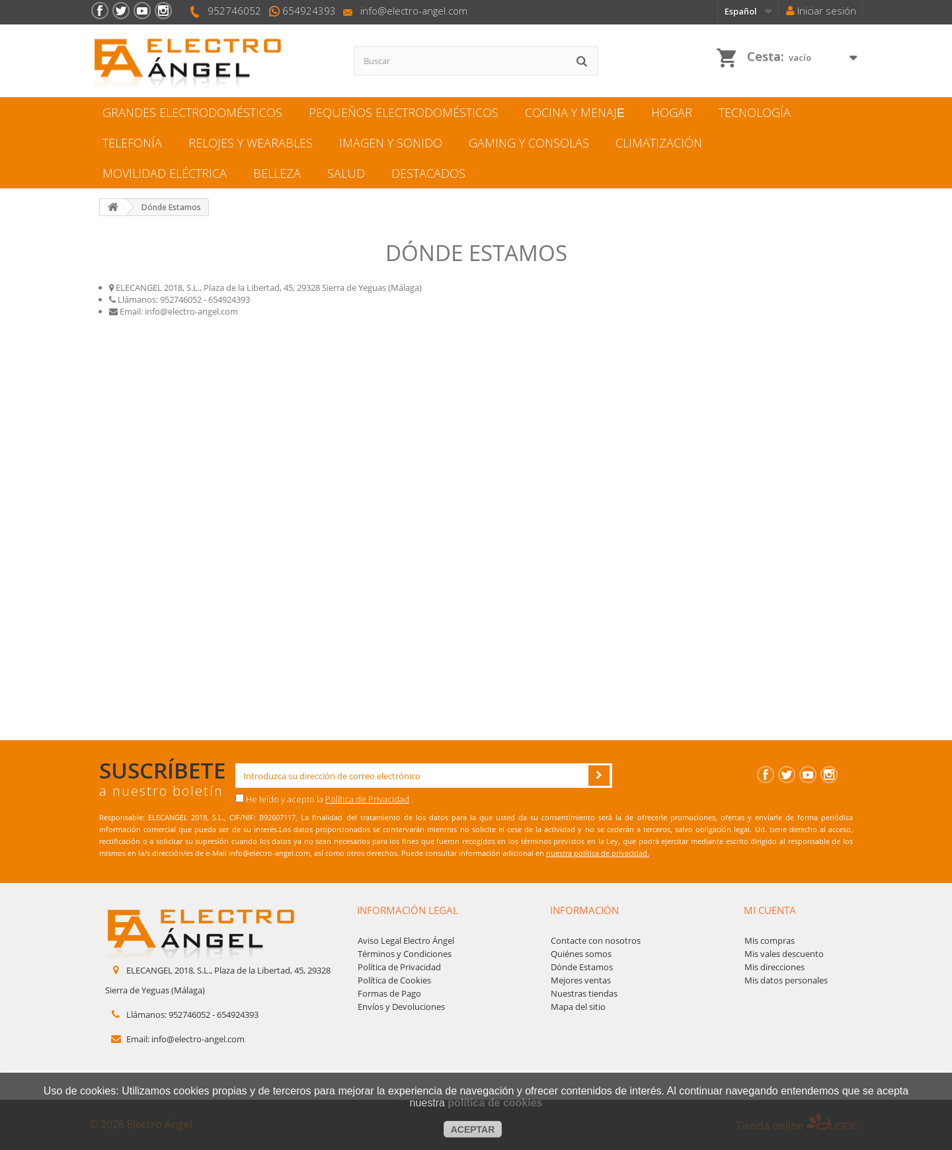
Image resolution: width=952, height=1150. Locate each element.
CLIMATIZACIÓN (658, 143)
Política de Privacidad (367, 799)
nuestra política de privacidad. (597, 853)
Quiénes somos (581, 954)
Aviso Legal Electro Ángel (406, 940)
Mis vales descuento (784, 954)
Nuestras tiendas (584, 993)
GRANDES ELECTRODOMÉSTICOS (192, 112)
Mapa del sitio (578, 1007)
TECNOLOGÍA (755, 112)
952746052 (234, 10)
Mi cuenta (770, 910)
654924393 (309, 10)
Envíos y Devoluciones (401, 1007)
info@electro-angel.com (413, 10)
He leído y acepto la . (324, 799)
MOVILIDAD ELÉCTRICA (164, 173)
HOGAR (671, 112)
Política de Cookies (394, 980)
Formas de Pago (389, 993)
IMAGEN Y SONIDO (390, 143)
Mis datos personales (786, 980)
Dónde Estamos (582, 967)
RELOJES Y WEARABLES (250, 143)
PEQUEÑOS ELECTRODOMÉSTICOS (403, 112)
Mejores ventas (581, 980)
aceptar (473, 1129)
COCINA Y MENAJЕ (575, 112)
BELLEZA (277, 173)
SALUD (346, 173)
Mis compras (769, 940)
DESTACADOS (428, 173)
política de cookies (495, 1102)
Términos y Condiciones (405, 954)
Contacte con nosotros (596, 940)
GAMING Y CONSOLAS (529, 143)
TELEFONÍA (132, 143)
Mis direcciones (774, 967)
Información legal (407, 910)
